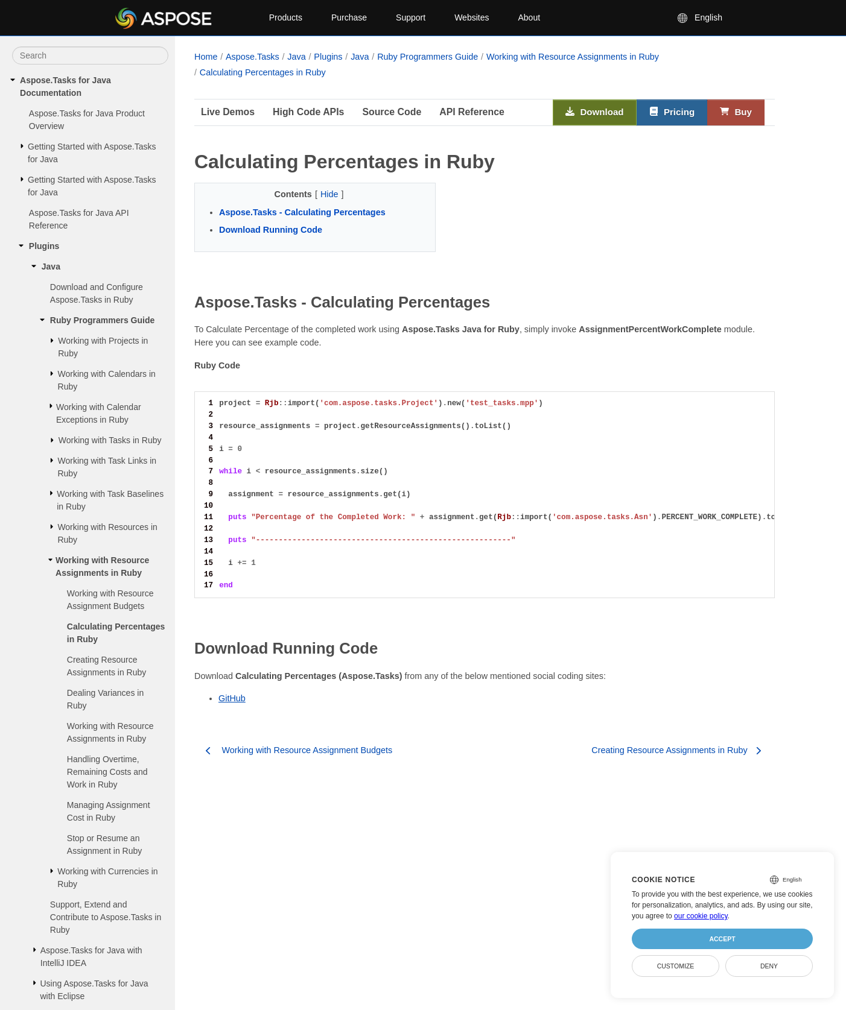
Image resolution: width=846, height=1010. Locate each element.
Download (594, 112)
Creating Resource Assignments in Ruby (107, 666)
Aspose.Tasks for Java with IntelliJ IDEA (91, 956)
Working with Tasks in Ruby (110, 440)
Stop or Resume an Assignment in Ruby (104, 844)
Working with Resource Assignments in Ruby (102, 566)
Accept (722, 938)
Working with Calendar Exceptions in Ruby (98, 413)
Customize (676, 966)
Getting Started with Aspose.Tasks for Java (92, 153)
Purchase (349, 17)
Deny (769, 966)
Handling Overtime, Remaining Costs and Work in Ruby (107, 771)
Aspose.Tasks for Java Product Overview (87, 120)
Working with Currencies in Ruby (107, 877)
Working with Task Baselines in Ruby (110, 500)
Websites (471, 17)
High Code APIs (308, 112)
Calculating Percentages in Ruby (116, 633)
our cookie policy (701, 916)
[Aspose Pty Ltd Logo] (182, 18)
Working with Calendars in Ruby (107, 380)
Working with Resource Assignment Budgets (110, 600)
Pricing (672, 112)
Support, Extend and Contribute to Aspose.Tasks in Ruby (105, 917)
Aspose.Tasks (252, 57)
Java (51, 266)
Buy (736, 112)
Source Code (391, 112)
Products (285, 17)
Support (410, 17)
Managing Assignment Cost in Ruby (108, 811)
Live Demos (228, 112)
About (529, 17)
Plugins (44, 246)
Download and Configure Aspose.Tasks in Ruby (96, 293)
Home (205, 57)
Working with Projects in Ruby (103, 347)
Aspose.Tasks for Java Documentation (65, 86)
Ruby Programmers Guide (102, 320)
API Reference (471, 112)
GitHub (232, 698)
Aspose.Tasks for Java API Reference (79, 219)
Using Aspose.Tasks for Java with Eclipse (94, 990)
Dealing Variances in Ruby (105, 699)
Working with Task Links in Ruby (106, 467)
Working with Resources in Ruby (107, 533)
